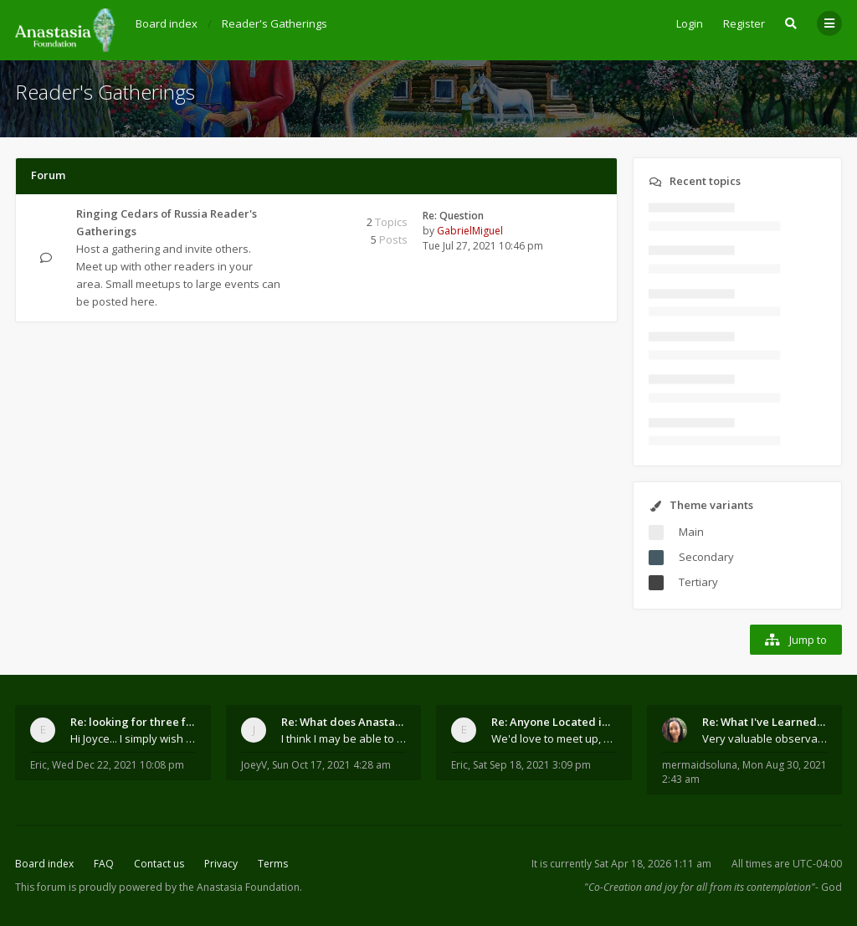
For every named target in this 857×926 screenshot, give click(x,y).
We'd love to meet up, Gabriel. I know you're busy (554, 738)
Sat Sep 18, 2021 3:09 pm (532, 765)
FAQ (104, 864)
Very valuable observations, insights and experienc (765, 738)
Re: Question (453, 215)
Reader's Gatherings (105, 91)
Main (691, 531)
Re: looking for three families (133, 721)
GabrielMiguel (470, 231)
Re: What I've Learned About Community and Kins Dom (765, 721)
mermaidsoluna (699, 765)
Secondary (706, 556)
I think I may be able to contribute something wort (344, 738)
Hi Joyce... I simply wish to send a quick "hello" (133, 738)
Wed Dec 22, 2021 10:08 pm (118, 765)
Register (744, 23)
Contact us (159, 864)
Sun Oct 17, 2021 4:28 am (331, 765)
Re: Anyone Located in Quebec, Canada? (554, 721)
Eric (38, 765)
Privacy (221, 864)
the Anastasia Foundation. (240, 887)
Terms (273, 864)
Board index (44, 864)
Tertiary (698, 581)
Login (689, 23)
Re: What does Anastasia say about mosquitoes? (344, 721)
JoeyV (254, 765)
